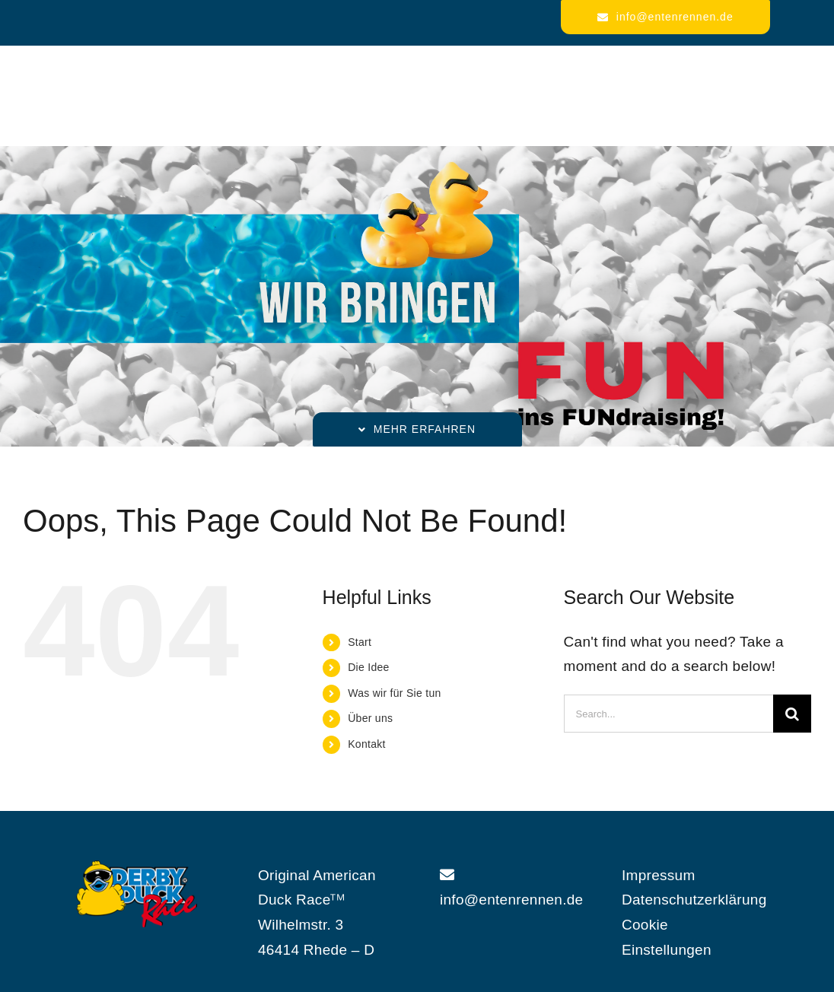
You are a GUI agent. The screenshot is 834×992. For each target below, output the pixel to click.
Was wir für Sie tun (394, 693)
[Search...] (668, 714)
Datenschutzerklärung (694, 900)
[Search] (792, 714)
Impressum (659, 875)
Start (359, 642)
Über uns (370, 718)
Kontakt (366, 744)
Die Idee (368, 667)
